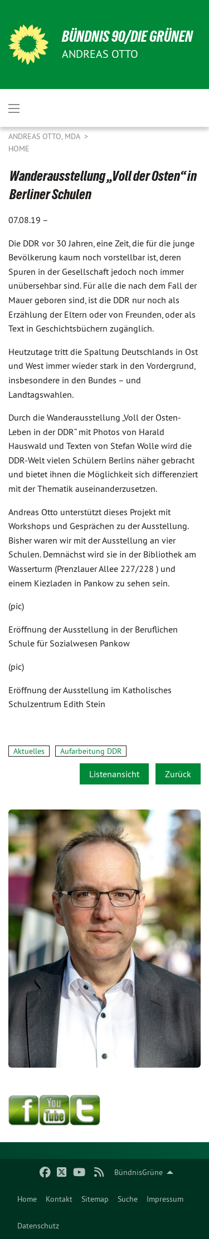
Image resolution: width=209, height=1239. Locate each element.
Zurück (178, 773)
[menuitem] (27, 1199)
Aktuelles (29, 751)
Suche (128, 1199)
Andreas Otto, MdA (45, 136)
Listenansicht (114, 773)
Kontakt (59, 1199)
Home (27, 1199)
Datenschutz (38, 1226)
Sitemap (95, 1199)
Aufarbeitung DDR (90, 751)
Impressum (165, 1199)
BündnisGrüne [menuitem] (138, 1172)
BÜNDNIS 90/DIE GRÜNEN (127, 36)
